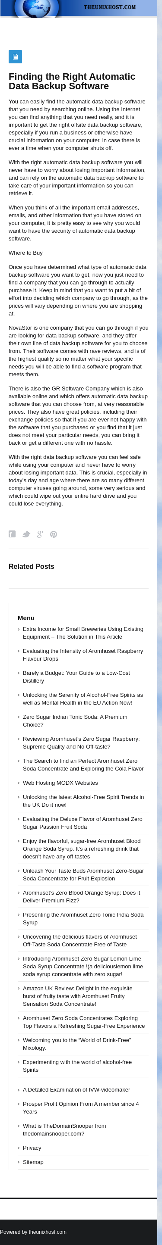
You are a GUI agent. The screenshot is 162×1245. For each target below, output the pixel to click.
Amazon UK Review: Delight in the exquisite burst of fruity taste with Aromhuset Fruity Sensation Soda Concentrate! (78, 996)
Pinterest (53, 534)
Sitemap (33, 1162)
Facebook (12, 534)
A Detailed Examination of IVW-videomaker (76, 1089)
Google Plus (40, 534)
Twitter (26, 534)
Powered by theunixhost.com (33, 1232)
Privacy (32, 1148)
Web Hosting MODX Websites (60, 783)
